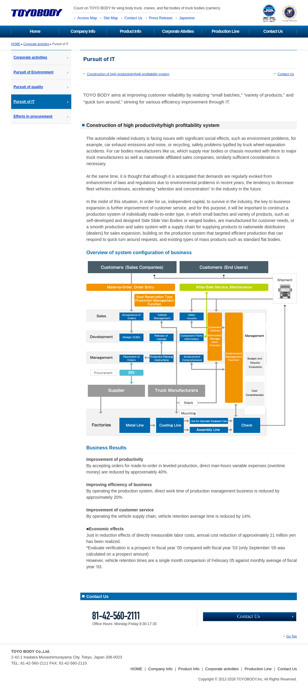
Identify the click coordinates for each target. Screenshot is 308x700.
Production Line (225, 31)
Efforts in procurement (33, 116)
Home (35, 31)
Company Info (83, 31)
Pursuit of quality (28, 87)
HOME (15, 44)
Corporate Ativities (178, 31)
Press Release (160, 18)
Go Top (291, 636)
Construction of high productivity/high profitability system (128, 74)
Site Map (110, 18)
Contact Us (133, 18)
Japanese (187, 18)
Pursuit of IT (24, 102)
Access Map (87, 18)
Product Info (130, 31)
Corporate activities (36, 44)
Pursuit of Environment (34, 72)
